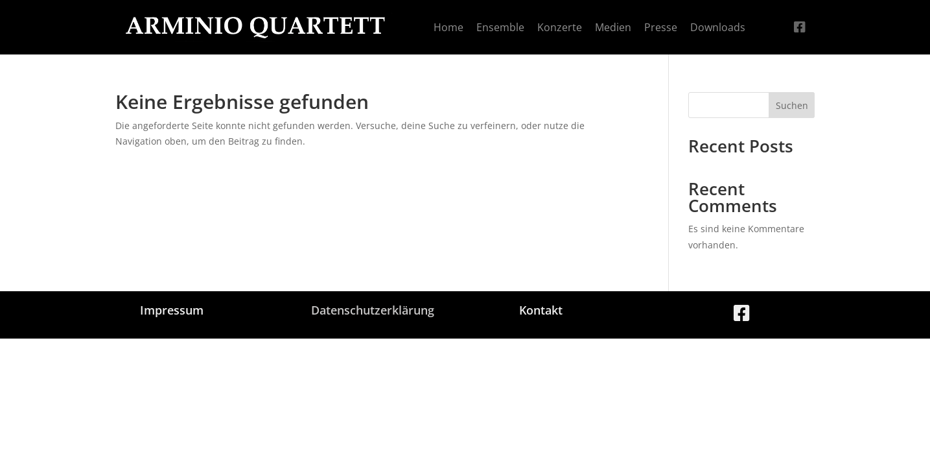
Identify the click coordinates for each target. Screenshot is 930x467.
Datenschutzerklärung (372, 310)
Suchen (792, 105)
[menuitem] (448, 27)
